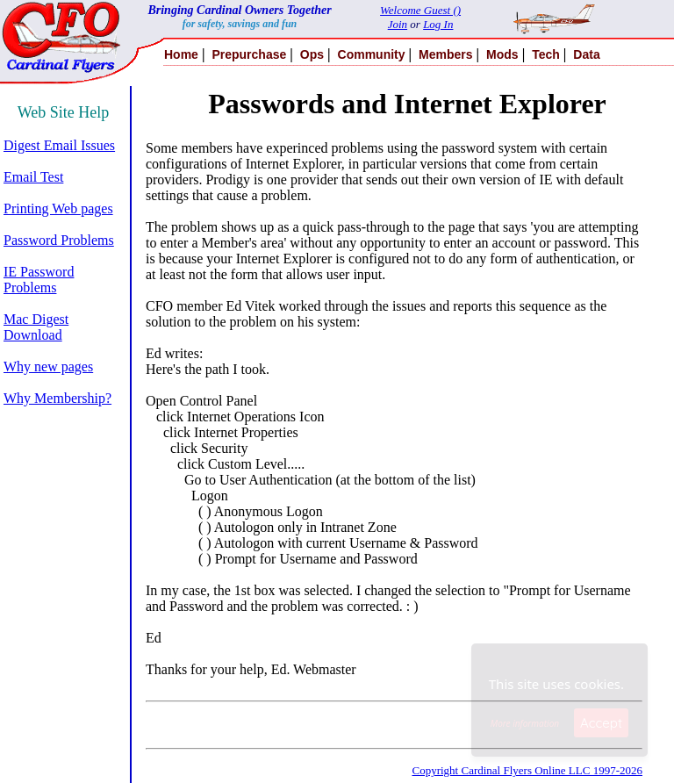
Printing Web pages (58, 208)
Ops (312, 54)
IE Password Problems (39, 279)
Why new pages (48, 366)
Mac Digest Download (36, 327)
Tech (546, 54)
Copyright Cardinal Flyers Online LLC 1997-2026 (527, 770)
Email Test (33, 176)
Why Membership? (57, 398)
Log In (438, 24)
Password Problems (59, 240)
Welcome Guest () (420, 10)
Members (445, 54)
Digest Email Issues (59, 145)
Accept (601, 723)
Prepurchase (249, 54)
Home (181, 54)
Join (397, 24)
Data (586, 54)
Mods (502, 54)
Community (371, 54)
